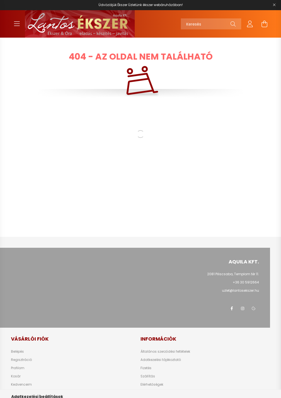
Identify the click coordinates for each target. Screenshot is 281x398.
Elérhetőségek (151, 384)
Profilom (17, 368)
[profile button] (250, 23)
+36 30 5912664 (246, 282)
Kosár (16, 376)
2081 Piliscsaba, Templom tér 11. (233, 274)
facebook (231, 308)
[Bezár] (274, 5)
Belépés (17, 352)
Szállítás (147, 376)
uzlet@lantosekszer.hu (240, 290)
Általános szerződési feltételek (165, 352)
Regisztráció (21, 360)
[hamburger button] (16, 23)
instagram (242, 308)
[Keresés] (211, 23)
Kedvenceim (21, 384)
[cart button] (264, 23)
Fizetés (145, 368)
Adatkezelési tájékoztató (160, 360)
